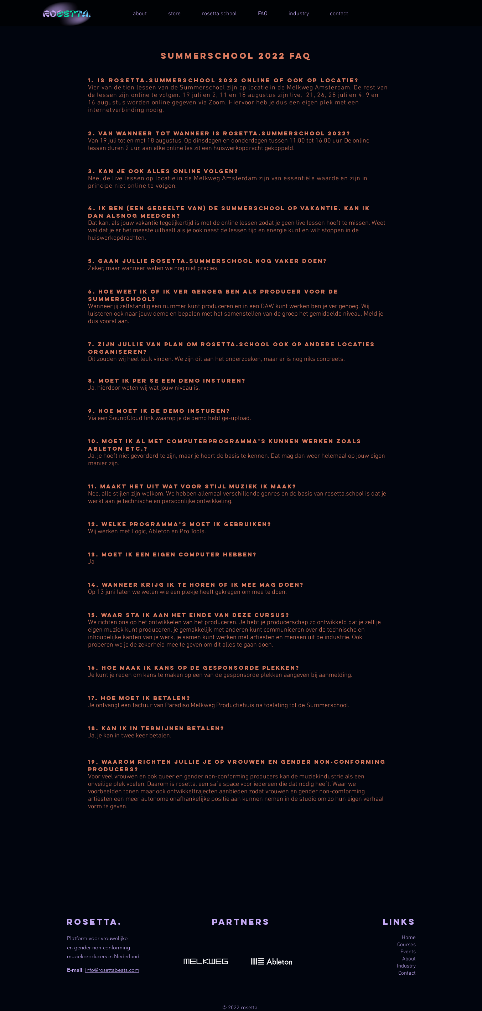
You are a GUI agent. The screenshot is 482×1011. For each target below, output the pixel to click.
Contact (407, 973)
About (409, 959)
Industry (406, 966)
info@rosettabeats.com (112, 969)
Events (408, 952)
